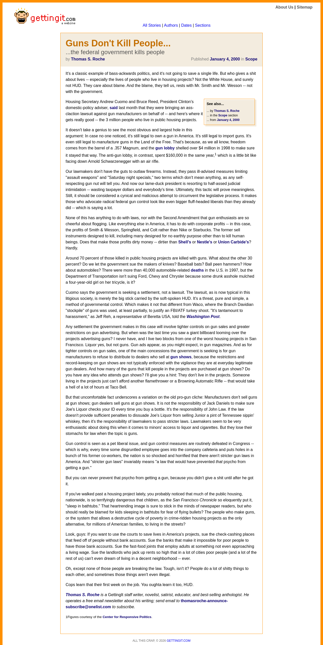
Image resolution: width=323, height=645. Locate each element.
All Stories (152, 25)
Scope (251, 59)
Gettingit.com (179, 640)
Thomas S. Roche (88, 59)
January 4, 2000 (225, 59)
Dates (186, 25)
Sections (202, 25)
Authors (171, 25)
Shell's (184, 242)
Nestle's (204, 242)
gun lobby (165, 148)
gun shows (181, 357)
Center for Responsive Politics (127, 617)
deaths (197, 270)
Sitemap (304, 7)
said (114, 108)
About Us (284, 7)
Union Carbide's (233, 242)
